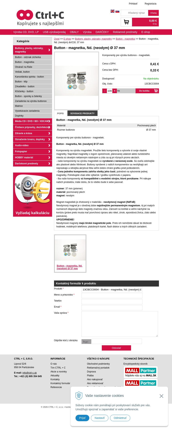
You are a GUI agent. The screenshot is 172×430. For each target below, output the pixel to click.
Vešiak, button (22, 71)
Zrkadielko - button (24, 86)
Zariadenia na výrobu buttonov (31, 101)
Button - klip (21, 81)
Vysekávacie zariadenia (27, 111)
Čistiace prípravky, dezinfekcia (32, 127)
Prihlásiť (133, 3)
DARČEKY (102, 32)
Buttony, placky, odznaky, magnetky (29, 50)
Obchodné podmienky (98, 363)
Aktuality (55, 375)
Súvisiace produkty (82, 113)
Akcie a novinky (59, 371)
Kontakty (55, 379)
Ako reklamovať (95, 383)
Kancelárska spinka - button (29, 76)
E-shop (145, 32)
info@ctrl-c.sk (29, 372)
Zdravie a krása (23, 133)
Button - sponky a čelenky (28, 96)
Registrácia (150, 3)
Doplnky (19, 115)
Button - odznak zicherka (28, 57)
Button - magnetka (24, 62)
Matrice (19, 106)
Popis (60, 113)
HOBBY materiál (24, 157)
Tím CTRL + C (58, 367)
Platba (90, 375)
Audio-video (21, 145)
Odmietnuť (120, 417)
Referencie (56, 387)
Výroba (87, 32)
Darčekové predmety (26, 163)
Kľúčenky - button (24, 91)
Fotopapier (21, 151)
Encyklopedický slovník (135, 363)
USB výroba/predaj (54, 32)
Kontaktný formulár (60, 383)
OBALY (74, 32)
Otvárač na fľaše (23, 67)
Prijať (82, 417)
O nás (54, 363)
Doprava (91, 371)
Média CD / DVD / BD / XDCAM (31, 121)
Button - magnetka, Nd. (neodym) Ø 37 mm (69, 267)
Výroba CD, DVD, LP (26, 32)
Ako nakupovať (95, 379)
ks (118, 90)
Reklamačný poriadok (98, 367)
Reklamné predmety (125, 32)
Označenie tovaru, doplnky (30, 139)
